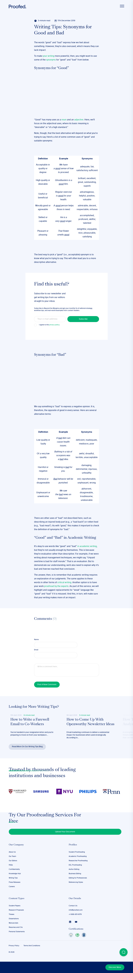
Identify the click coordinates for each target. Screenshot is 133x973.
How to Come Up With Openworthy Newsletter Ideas (86, 725)
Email (36, 650)
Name (36, 639)
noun (64, 120)
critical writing (64, 582)
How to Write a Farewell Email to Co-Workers (30, 722)
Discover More (115, 967)
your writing (48, 56)
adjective (78, 120)
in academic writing (87, 546)
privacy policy (54, 325)
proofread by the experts (56, 586)
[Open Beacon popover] (123, 952)
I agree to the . (49, 325)
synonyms (51, 60)
